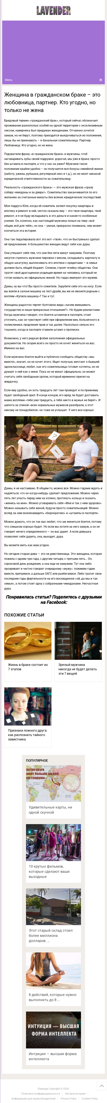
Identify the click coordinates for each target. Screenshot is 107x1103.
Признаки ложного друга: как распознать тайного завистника (27, 734)
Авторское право (75, 1093)
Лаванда (43, 1088)
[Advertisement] (53, 48)
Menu (8, 80)
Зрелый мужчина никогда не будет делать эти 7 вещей (77, 669)
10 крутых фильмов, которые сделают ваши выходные (49, 871)
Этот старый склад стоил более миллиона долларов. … (51, 935)
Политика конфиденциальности (40, 1093)
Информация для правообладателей (34, 1098)
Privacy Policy (68, 1098)
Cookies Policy (90, 1098)
